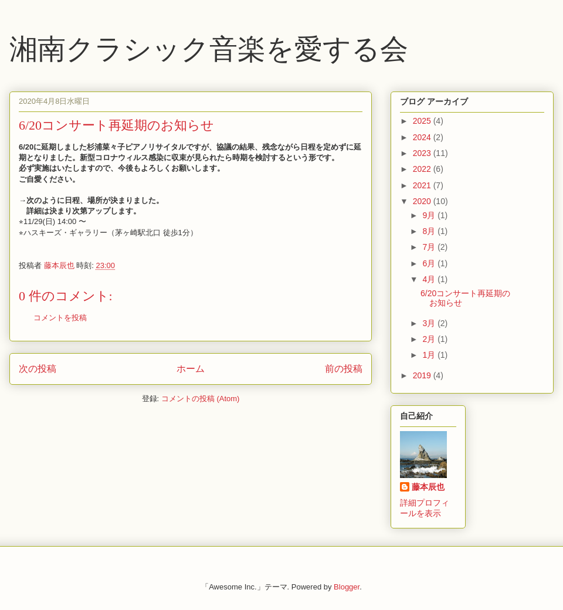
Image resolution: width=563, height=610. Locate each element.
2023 (423, 153)
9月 (429, 215)
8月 (429, 231)
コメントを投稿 (60, 317)
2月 (429, 339)
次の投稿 (37, 369)
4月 (429, 279)
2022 (423, 169)
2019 (423, 375)
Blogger (346, 586)
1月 (429, 355)
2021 (423, 185)
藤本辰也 (428, 487)
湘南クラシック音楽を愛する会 (208, 49)
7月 (429, 247)
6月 (429, 263)
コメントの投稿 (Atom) (200, 398)
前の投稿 (343, 369)
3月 (429, 323)
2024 (423, 137)
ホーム (191, 369)
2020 (423, 201)
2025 (423, 121)
